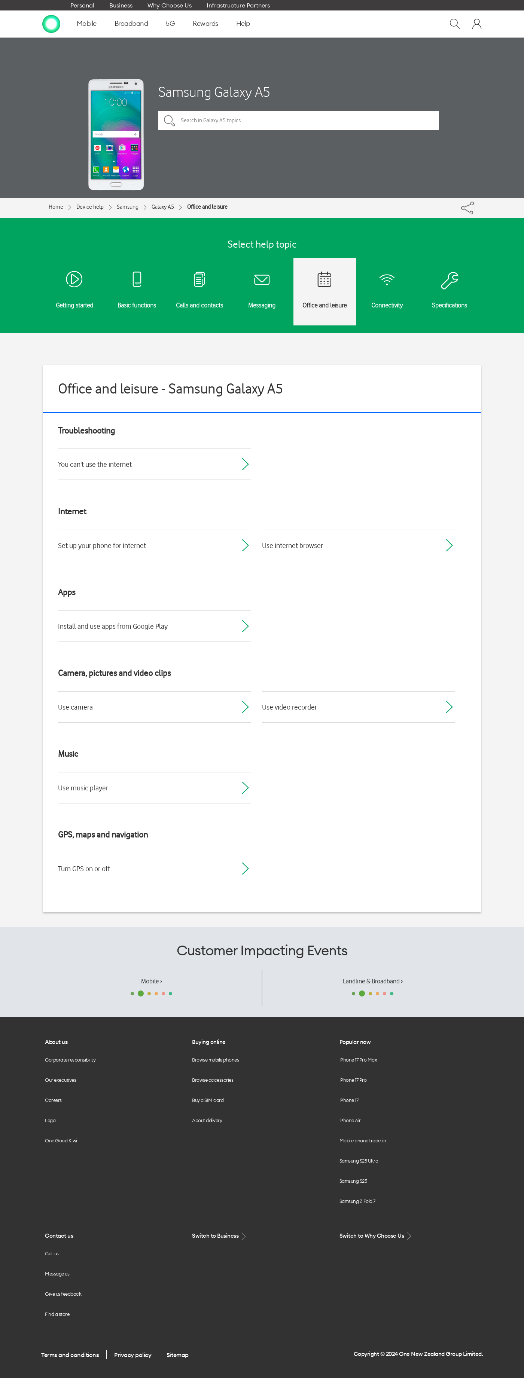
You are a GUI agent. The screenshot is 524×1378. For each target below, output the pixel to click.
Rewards (205, 23)
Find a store (57, 1314)
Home (56, 206)
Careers (53, 1100)
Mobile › (151, 981)
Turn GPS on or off (84, 868)
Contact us (59, 1235)
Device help (90, 206)
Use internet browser (292, 545)
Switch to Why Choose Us (376, 1236)
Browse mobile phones (215, 1060)
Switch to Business (219, 1236)
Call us (52, 1253)
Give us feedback (63, 1294)
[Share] (474, 206)
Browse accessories (212, 1080)
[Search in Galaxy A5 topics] (298, 120)
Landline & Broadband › (373, 981)
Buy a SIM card (207, 1100)
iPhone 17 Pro (353, 1080)
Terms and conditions (70, 1355)
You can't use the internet (95, 464)
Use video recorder (289, 707)
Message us (57, 1274)
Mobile (87, 23)
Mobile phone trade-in (362, 1140)
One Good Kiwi (61, 1140)
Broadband (131, 23)
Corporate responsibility (70, 1060)
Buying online (209, 1041)
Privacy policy (132, 1355)
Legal (51, 1120)
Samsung (127, 206)
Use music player (83, 788)
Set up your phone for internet (102, 545)
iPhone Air (350, 1120)
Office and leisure (207, 206)
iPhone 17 (349, 1100)
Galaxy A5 (163, 206)
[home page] (51, 23)
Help (243, 23)
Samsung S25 (353, 1181)
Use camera (75, 707)
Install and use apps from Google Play (113, 626)
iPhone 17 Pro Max (358, 1060)
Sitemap (178, 1355)
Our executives (60, 1080)
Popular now (355, 1041)
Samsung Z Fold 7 (357, 1201)
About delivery (207, 1120)
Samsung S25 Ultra (358, 1161)
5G (170, 23)
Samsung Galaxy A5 (214, 91)
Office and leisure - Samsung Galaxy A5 (170, 388)
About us (56, 1041)
